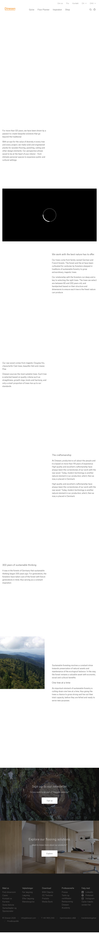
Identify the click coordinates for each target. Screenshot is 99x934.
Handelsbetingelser (88, 918)
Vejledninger (27, 888)
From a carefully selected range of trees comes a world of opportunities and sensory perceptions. (25, 79)
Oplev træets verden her (87, 903)
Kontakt (75, 3)
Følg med (86, 888)
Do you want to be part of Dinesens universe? (49, 792)
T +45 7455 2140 (47, 918)
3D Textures (47, 895)
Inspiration (57, 10)
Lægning (26, 895)
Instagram (88, 898)
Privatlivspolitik (13, 921)
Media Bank (47, 902)
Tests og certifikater (66, 896)
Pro (67, 3)
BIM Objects (47, 892)
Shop (67, 10)
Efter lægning (28, 899)
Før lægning (27, 892)
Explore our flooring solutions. (49, 839)
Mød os (5, 888)
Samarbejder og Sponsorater (9, 909)
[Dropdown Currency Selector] (93, 4)
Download (46, 888)
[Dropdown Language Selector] (84, 4)
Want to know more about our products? (49, 845)
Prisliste (45, 899)
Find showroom (9, 892)
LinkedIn (87, 892)
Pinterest (87, 895)
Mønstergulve (28, 902)
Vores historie (8, 905)
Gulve (31, 10)
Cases (5, 895)
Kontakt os (7, 899)
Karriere (5, 902)
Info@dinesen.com (28, 918)
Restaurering (67, 902)
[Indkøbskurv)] (94, 10)
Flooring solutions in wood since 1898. (22, 52)
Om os (60, 3)
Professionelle (68, 888)
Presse (65, 892)
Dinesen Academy (66, 906)
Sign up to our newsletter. (49, 786)
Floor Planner (43, 10)
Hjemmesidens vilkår (67, 918)
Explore (49, 854)
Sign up (49, 801)
